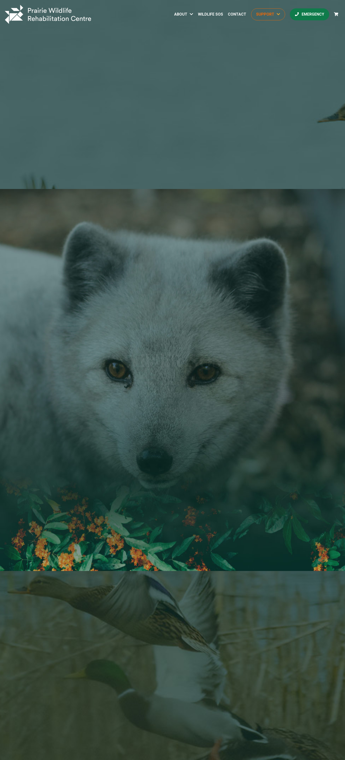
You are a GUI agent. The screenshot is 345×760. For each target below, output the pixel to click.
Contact (237, 14)
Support (265, 14)
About (180, 14)
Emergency (309, 14)
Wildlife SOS (210, 14)
